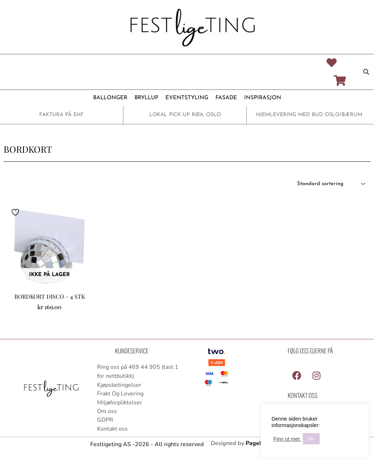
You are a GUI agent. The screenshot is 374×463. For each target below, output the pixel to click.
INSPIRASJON (262, 98)
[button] (366, 72)
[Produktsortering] (330, 185)
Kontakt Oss (303, 395)
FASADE (226, 98)
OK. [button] (311, 438)
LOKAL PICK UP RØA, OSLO (185, 115)
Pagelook (258, 445)
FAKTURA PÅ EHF (61, 115)
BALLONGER (110, 98)
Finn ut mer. (287, 439)
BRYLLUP (146, 98)
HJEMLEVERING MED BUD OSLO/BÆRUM (309, 115)
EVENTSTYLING (186, 98)
